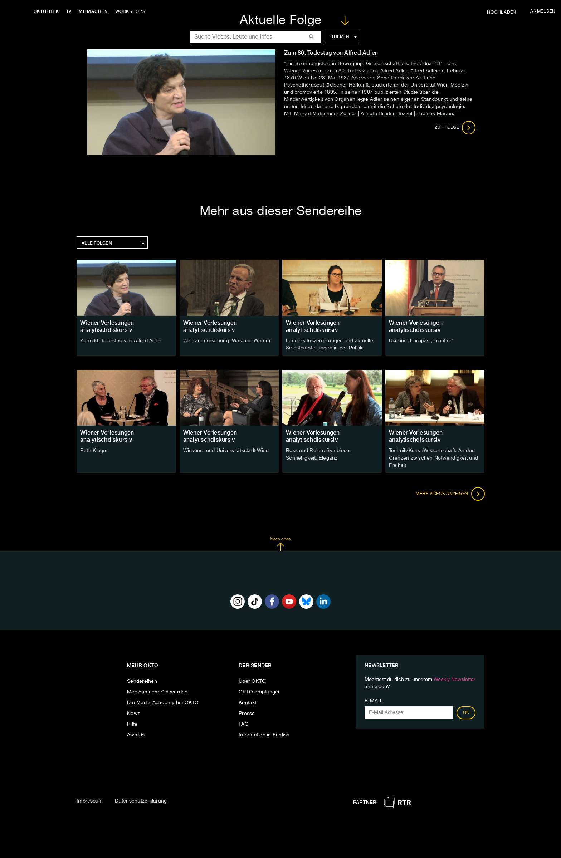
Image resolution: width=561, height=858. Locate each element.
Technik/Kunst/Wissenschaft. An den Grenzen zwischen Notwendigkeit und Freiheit (433, 457)
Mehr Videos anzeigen (450, 493)
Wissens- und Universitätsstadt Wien (226, 450)
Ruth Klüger (94, 450)
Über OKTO (252, 680)
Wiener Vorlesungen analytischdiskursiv (107, 326)
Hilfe (132, 723)
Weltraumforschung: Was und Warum (226, 340)
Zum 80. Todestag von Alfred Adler (120, 340)
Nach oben (280, 544)
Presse (247, 713)
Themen (344, 37)
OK (466, 712)
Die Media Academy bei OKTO (163, 702)
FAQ (244, 723)
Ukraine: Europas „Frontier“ (421, 340)
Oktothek (46, 11)
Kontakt (248, 702)
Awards (136, 734)
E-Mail (374, 700)
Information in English (264, 734)
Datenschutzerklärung (141, 800)
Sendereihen (142, 680)
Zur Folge (455, 127)
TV (69, 11)
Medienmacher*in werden (157, 691)
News (133, 713)
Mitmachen (94, 11)
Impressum (90, 800)
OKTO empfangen (260, 691)
